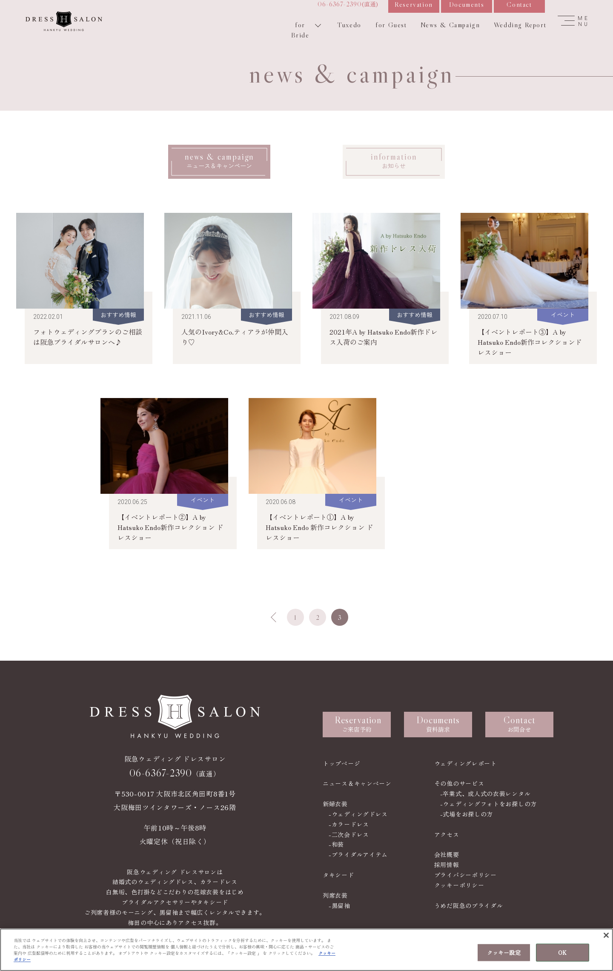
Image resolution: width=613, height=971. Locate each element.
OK (562, 954)
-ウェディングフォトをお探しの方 (488, 803)
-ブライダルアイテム (358, 854)
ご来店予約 (358, 723)
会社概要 (446, 854)
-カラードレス (349, 824)
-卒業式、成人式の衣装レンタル (485, 793)
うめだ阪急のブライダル (468, 905)
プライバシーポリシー (465, 875)
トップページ (341, 763)
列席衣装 (335, 895)
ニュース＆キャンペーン (357, 783)
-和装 (336, 844)
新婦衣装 (335, 803)
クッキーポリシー (459, 885)
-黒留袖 (339, 905)
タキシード (338, 875)
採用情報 (446, 864)
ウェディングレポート (465, 763)
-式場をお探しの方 (466, 814)
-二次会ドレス (349, 834)
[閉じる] (606, 937)
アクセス (446, 834)
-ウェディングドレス (358, 814)
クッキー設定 (504, 954)
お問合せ (519, 723)
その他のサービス (459, 783)
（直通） (174, 773)
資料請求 (438, 723)
